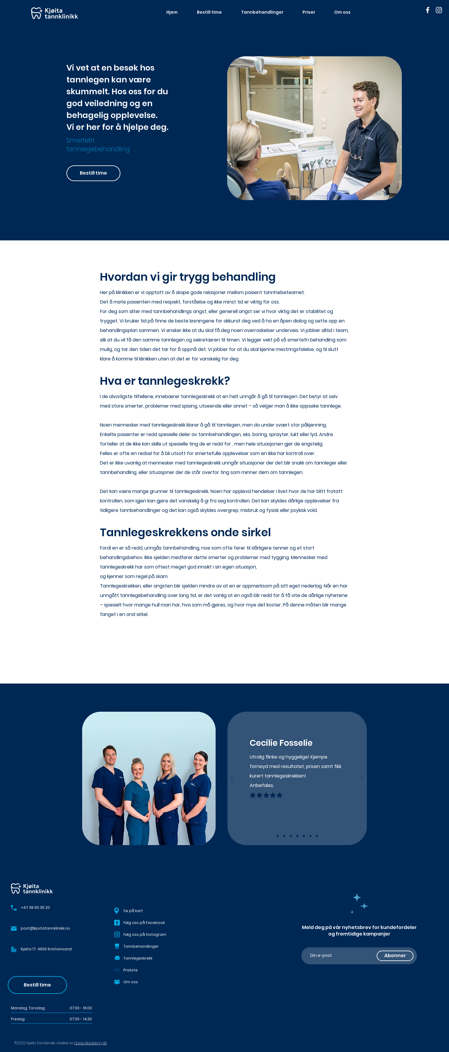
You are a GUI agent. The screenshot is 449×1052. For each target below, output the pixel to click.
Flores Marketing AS (90, 1042)
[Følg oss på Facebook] (148, 923)
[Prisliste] (148, 970)
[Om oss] (148, 982)
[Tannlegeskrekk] (148, 958)
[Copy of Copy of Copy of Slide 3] (310, 836)
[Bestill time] (93, 173)
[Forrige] (232, 778)
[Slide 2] (284, 836)
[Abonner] (395, 956)
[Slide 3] (291, 836)
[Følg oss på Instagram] (148, 935)
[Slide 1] (278, 836)
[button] (14, 949)
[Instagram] (439, 10)
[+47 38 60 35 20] (59, 907)
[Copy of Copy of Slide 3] (304, 836)
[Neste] (362, 778)
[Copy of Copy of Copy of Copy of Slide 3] (317, 836)
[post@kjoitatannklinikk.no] (61, 928)
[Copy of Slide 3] (297, 836)
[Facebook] (427, 10)
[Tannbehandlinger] (148, 946)
